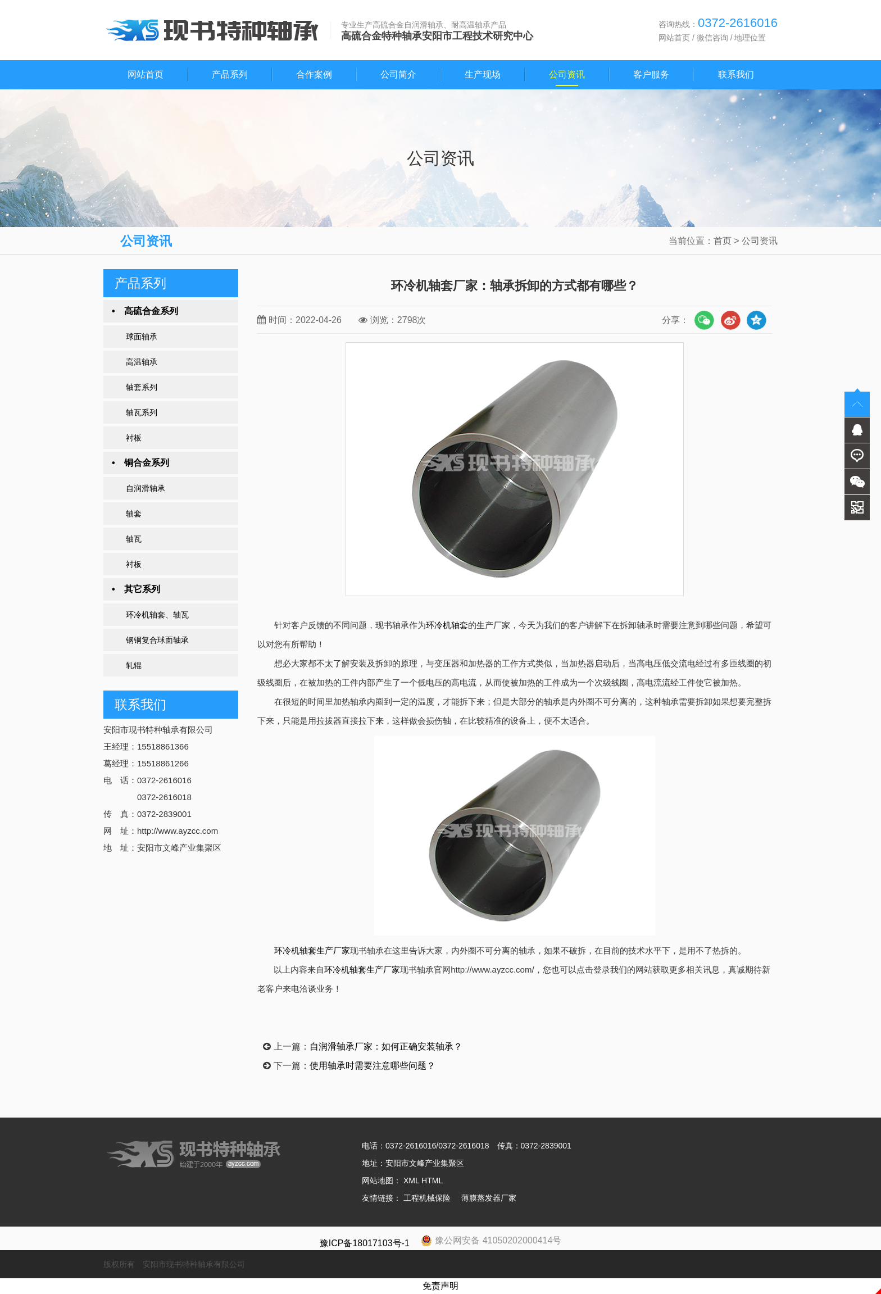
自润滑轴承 (145, 488)
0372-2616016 (410, 1145)
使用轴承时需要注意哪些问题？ (372, 1065)
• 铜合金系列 (140, 462)
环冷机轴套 (447, 625)
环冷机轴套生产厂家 (312, 950)
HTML (432, 1180)
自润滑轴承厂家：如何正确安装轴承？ (386, 1046)
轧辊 (134, 665)
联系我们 (736, 74)
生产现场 (483, 74)
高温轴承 (141, 361)
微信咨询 (712, 37)
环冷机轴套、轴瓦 (157, 614)
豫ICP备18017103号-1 (365, 1243)
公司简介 (398, 74)
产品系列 (230, 74)
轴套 (134, 513)
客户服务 (651, 74)
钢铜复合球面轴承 (157, 639)
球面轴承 (141, 336)
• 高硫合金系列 (145, 311)
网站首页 (674, 37)
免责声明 (440, 1286)
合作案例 (314, 74)
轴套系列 (141, 387)
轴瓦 (134, 538)
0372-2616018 (463, 1145)
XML (411, 1180)
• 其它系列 (136, 589)
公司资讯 (567, 74)
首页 (723, 241)
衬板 (134, 437)
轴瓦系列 (141, 412)
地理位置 (750, 37)
